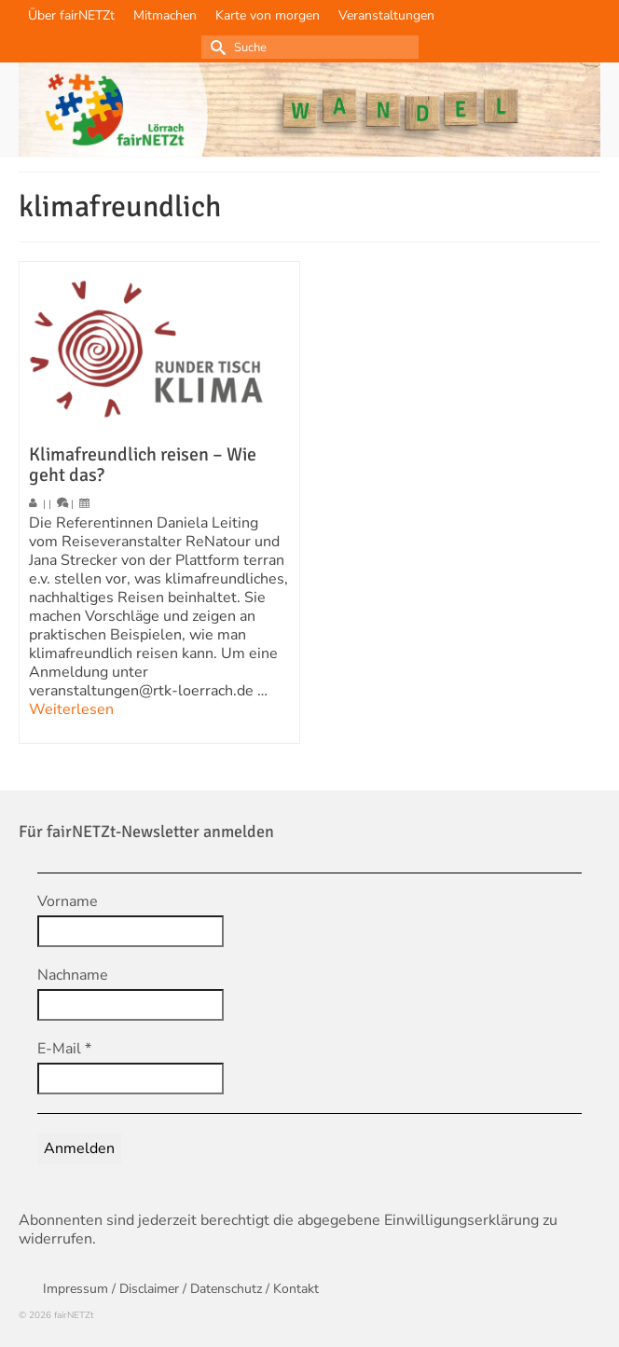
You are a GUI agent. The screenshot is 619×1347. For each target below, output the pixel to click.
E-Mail (64, 1048)
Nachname (72, 975)
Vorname (67, 901)
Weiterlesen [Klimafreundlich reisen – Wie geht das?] (71, 709)
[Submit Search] (215, 47)
